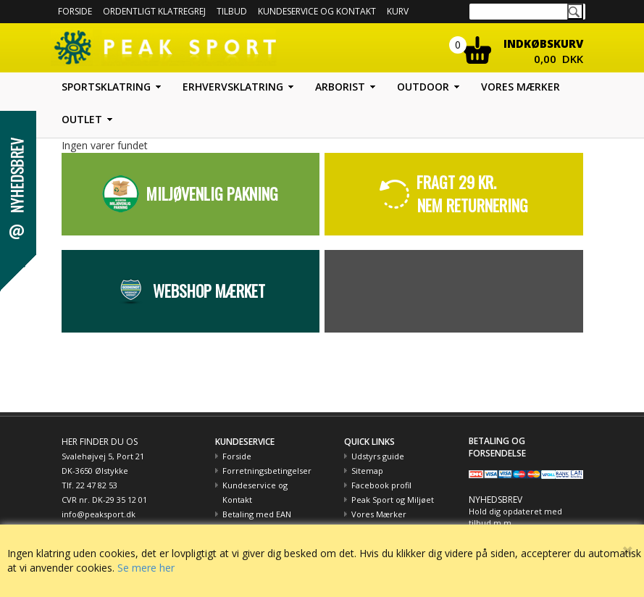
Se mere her (146, 568)
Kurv (398, 11)
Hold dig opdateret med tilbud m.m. (515, 517)
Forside (75, 11)
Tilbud (232, 11)
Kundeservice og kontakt (317, 11)
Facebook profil (381, 485)
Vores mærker (520, 86)
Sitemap (367, 470)
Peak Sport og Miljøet (392, 499)
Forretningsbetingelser (266, 470)
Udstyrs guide (377, 456)
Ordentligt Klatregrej (154, 11)
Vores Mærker (378, 514)
